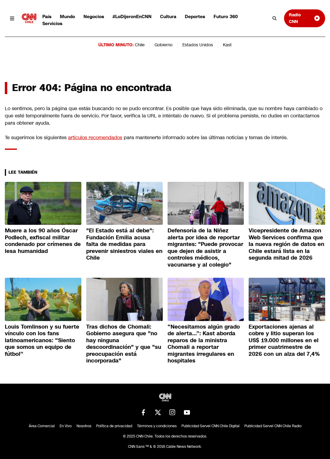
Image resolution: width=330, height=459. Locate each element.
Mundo (67, 16)
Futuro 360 (226, 16)
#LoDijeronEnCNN (132, 16)
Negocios (93, 16)
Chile (140, 45)
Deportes (195, 16)
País (46, 16)
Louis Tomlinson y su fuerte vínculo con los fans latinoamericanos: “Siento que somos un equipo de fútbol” (42, 340)
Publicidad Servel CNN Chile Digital (210, 426)
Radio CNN (304, 18)
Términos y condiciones (157, 426)
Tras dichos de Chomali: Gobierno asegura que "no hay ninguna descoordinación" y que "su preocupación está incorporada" (123, 344)
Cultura (168, 16)
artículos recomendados (95, 137)
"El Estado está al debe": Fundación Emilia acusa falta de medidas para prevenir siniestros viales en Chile (124, 244)
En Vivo (66, 426)
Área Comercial (42, 426)
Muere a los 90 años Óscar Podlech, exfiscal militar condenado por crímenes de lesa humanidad (43, 241)
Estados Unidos (197, 45)
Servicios (52, 23)
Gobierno (163, 45)
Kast (227, 45)
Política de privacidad (114, 426)
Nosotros (84, 426)
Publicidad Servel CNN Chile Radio (273, 426)
